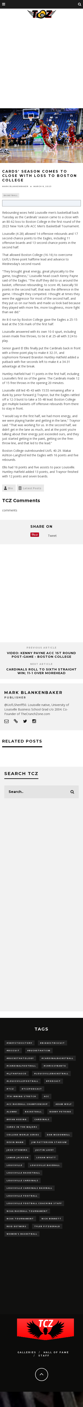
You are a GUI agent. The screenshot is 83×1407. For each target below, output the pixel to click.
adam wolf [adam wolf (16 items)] (64, 1104)
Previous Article (42, 647)
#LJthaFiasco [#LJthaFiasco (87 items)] (17, 1073)
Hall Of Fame (56, 1352)
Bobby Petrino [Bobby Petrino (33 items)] (60, 1111)
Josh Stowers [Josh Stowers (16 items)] (17, 1150)
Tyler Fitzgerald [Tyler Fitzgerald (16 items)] (47, 1226)
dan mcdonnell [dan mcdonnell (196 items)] (58, 1134)
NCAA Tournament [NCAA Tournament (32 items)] (20, 1218)
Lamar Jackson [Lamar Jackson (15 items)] (18, 1157)
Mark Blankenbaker (15, 186)
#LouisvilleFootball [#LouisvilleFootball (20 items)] (22, 1081)
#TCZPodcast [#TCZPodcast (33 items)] (32, 1088)
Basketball (11, 195)
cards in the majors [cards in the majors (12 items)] (22, 1126)
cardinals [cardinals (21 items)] (42, 1119)
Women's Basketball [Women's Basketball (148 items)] (22, 1233)
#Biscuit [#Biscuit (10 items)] (13, 1050)
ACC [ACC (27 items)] (46, 1096)
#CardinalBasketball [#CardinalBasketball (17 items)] (58, 1058)
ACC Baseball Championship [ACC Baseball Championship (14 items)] (27, 1104)
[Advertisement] (40, 63)
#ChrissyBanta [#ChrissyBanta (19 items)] (55, 1065)
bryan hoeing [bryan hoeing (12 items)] (17, 1119)
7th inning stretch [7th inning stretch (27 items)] (21, 1096)
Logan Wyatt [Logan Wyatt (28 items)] (46, 1157)
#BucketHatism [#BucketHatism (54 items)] (38, 1050)
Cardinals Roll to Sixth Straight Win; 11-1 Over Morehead (41, 671)
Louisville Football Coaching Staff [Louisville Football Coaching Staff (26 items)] (34, 1203)
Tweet (52, 536)
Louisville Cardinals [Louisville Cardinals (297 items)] (22, 1180)
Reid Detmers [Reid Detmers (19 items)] (17, 1226)
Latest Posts (32, 488)
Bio (10, 488)
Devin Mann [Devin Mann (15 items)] (15, 1142)
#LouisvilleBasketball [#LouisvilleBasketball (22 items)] (51, 1073)
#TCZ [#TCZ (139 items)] (10, 1088)
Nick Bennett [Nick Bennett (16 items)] (51, 1218)
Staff (44, 1355)
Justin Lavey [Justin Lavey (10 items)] (44, 1150)
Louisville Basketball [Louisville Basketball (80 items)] (23, 1172)
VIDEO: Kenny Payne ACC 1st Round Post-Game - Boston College (41, 655)
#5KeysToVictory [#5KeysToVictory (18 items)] (19, 1043)
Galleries (26, 1352)
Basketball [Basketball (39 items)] (33, 1111)
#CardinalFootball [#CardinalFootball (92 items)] (21, 1065)
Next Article (41, 664)
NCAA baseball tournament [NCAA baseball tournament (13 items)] (27, 1211)
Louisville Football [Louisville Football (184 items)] (22, 1195)
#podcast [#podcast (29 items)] (53, 1081)
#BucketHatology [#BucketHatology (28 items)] (20, 1058)
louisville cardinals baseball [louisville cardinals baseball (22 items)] (29, 1188)
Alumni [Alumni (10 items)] (12, 1111)
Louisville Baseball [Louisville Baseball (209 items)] (45, 1165)
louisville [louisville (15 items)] (14, 1165)
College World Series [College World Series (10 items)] (23, 1134)
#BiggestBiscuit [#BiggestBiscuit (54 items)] (52, 1043)
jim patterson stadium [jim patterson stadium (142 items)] (49, 1142)
